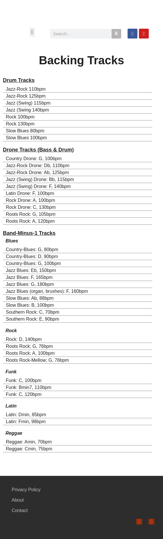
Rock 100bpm (20, 116)
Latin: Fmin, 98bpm (26, 421)
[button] (32, 32)
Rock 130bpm (20, 123)
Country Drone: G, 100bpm (34, 158)
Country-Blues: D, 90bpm (32, 256)
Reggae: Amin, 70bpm (29, 441)
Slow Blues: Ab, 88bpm (30, 298)
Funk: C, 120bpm (24, 394)
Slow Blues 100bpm (26, 137)
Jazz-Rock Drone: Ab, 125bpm (37, 172)
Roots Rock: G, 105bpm (30, 214)
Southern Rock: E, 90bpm (32, 319)
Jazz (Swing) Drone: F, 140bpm (38, 186)
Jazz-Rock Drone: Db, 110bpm (37, 165)
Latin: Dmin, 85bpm (26, 414)
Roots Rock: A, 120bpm (30, 221)
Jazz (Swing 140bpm (27, 109)
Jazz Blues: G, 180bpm (30, 284)
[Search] (116, 34)
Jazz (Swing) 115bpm (28, 103)
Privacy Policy (26, 489)
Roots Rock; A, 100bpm (30, 353)
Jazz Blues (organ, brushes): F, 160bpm (47, 291)
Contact (20, 510)
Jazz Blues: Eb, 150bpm (31, 270)
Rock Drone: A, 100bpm (30, 200)
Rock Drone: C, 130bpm (31, 207)
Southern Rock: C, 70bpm (32, 312)
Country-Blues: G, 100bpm (33, 263)
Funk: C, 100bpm (24, 380)
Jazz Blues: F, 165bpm (29, 277)
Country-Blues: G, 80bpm (32, 249)
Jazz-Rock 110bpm (26, 89)
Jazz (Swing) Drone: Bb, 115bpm (40, 179)
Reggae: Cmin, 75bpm (29, 448)
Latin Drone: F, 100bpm (30, 193)
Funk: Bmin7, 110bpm (28, 387)
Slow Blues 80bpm (25, 130)
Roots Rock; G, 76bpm (29, 346)
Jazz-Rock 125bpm (26, 96)
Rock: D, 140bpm (24, 339)
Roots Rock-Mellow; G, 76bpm (37, 360)
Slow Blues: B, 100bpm (30, 305)
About (18, 500)
